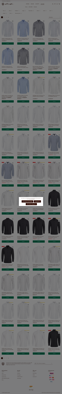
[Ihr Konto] (57, 4)
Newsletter (19, 378)
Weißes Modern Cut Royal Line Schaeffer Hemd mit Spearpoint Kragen (22, 153)
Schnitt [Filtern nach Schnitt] (45, 10)
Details (7, 43)
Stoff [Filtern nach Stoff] (51, 10)
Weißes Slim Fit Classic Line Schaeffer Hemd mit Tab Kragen (22, 321)
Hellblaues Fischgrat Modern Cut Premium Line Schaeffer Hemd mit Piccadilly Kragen (23, 39)
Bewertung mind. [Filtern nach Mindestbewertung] (18, 13)
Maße (34, 374)
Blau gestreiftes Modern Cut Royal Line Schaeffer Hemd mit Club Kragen (7, 181)
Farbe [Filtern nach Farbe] (4, 10)
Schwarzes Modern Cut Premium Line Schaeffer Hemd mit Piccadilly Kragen (7, 237)
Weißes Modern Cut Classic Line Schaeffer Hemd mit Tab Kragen (38, 321)
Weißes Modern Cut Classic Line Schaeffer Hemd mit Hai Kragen (7, 321)
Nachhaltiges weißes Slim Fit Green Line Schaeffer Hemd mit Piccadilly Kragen (7, 293)
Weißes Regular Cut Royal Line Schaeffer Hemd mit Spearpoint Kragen (38, 153)
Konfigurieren (37, 201)
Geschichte (34, 373)
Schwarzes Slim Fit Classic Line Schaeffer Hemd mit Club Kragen (54, 349)
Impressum (35, 376)
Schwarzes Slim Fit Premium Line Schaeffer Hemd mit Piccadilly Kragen (23, 237)
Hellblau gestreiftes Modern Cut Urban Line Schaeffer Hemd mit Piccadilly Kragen (54, 67)
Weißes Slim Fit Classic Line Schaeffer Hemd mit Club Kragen (7, 349)
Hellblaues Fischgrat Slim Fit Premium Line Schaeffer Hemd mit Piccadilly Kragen (7, 67)
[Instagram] (32, 390)
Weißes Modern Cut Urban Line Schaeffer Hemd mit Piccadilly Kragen (7, 96)
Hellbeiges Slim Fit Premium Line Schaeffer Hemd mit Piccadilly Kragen (39, 96)
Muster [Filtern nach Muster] (38, 10)
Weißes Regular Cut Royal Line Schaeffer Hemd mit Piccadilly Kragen (53, 125)
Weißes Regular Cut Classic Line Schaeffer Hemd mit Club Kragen (38, 349)
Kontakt (18, 373)
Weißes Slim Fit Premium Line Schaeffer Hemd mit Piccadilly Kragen (38, 209)
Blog (2, 379)
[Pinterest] (31, 390)
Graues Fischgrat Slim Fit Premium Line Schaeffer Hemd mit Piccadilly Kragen (22, 67)
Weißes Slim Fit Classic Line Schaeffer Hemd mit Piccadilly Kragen (22, 181)
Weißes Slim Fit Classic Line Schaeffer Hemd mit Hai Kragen (53, 293)
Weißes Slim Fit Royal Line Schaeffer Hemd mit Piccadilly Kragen (22, 125)
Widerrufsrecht (19, 376)
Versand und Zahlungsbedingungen (5, 377)
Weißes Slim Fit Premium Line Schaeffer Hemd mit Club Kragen (23, 265)
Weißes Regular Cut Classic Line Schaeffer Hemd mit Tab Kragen (54, 321)
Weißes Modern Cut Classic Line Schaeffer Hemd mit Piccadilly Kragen (38, 181)
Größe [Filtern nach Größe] (10, 10)
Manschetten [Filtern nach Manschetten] (31, 10)
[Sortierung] (54, 17)
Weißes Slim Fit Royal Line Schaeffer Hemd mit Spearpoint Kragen (7, 153)
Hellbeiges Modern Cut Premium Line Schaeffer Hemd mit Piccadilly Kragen (54, 96)
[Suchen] (53, 4)
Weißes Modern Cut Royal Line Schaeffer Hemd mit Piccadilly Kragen (38, 125)
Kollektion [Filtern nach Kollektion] (17, 10)
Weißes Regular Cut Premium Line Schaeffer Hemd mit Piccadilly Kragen (7, 209)
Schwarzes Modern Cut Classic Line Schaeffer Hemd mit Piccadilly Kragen (53, 237)
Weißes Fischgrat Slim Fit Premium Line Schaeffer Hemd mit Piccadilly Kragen (53, 39)
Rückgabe (19, 374)
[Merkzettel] (55, 4)
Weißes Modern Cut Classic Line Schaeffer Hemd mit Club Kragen (23, 349)
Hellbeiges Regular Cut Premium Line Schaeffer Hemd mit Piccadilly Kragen (7, 125)
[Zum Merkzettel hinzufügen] (13, 21)
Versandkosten (58, 392)
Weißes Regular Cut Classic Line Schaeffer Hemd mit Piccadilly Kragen (54, 181)
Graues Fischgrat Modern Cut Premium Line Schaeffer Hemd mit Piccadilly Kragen (38, 39)
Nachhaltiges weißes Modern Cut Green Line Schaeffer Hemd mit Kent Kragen (38, 293)
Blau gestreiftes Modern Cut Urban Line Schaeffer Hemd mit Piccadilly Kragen (38, 67)
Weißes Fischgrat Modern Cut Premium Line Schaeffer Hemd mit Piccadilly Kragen (7, 39)
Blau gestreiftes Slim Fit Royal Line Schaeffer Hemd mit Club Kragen (53, 153)
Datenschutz (4, 374)
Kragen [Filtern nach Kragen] (24, 10)
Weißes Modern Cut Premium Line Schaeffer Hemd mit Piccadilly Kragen (22, 209)
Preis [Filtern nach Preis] (11, 13)
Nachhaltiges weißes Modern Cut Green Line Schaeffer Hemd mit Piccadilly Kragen (54, 265)
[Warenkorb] (59, 4)
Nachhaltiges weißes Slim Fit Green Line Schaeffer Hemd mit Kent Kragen (22, 293)
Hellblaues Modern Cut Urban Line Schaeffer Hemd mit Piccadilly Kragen (22, 96)
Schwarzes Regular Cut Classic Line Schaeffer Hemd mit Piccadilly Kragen (38, 237)
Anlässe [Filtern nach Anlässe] (5, 13)
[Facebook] (29, 390)
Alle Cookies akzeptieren (31, 203)
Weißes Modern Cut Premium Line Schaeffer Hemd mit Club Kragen (38, 265)
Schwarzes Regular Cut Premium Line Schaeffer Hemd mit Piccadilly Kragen (54, 209)
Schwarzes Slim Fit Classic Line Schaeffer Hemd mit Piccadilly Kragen (7, 265)
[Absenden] (52, 363)
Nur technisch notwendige (27, 201)
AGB (2, 373)
